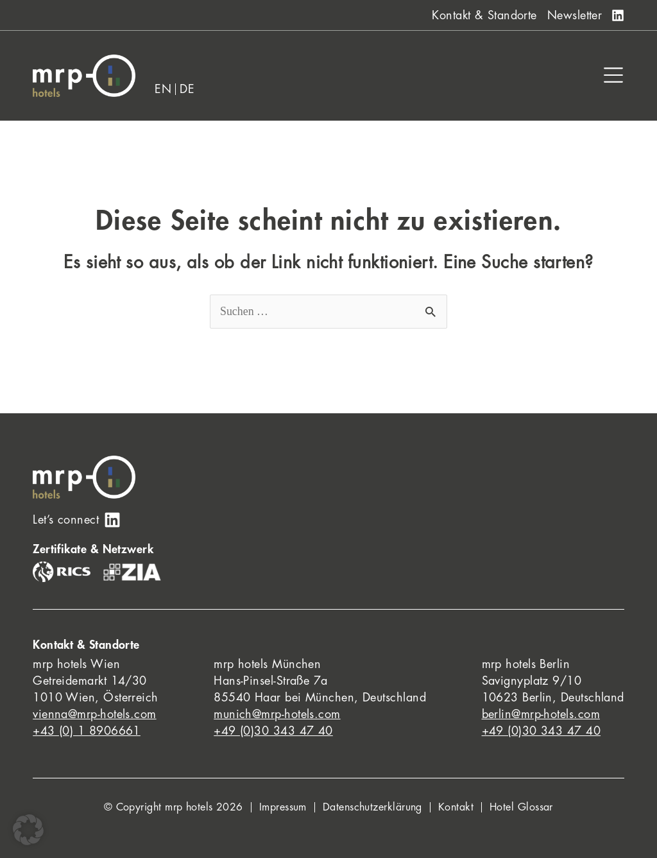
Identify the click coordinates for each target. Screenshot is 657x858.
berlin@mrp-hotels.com (541, 714)
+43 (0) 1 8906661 (87, 731)
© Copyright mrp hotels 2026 (173, 807)
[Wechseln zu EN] (163, 89)
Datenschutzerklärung (372, 807)
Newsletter (574, 15)
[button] (28, 830)
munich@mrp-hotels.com (277, 714)
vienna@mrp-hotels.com (94, 714)
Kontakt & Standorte (484, 15)
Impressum (283, 807)
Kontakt (456, 807)
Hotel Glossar (521, 807)
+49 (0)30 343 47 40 (273, 731)
